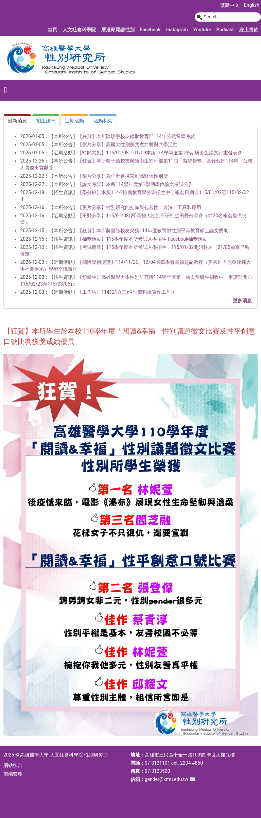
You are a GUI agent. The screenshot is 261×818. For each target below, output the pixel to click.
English (251, 5)
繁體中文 (230, 5)
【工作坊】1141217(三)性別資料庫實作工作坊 (126, 292)
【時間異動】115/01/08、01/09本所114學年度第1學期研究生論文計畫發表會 (159, 152)
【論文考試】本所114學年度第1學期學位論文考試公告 (135, 184)
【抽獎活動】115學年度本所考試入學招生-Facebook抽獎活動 (142, 239)
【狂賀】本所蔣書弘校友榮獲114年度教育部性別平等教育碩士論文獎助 (152, 230)
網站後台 (12, 765)
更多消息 (242, 300)
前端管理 (12, 774)
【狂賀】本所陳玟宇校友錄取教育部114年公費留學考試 (136, 136)
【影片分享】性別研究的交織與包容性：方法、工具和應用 (139, 207)
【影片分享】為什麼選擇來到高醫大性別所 (122, 176)
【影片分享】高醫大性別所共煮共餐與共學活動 (127, 144)
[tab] (17, 120)
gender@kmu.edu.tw (166, 779)
